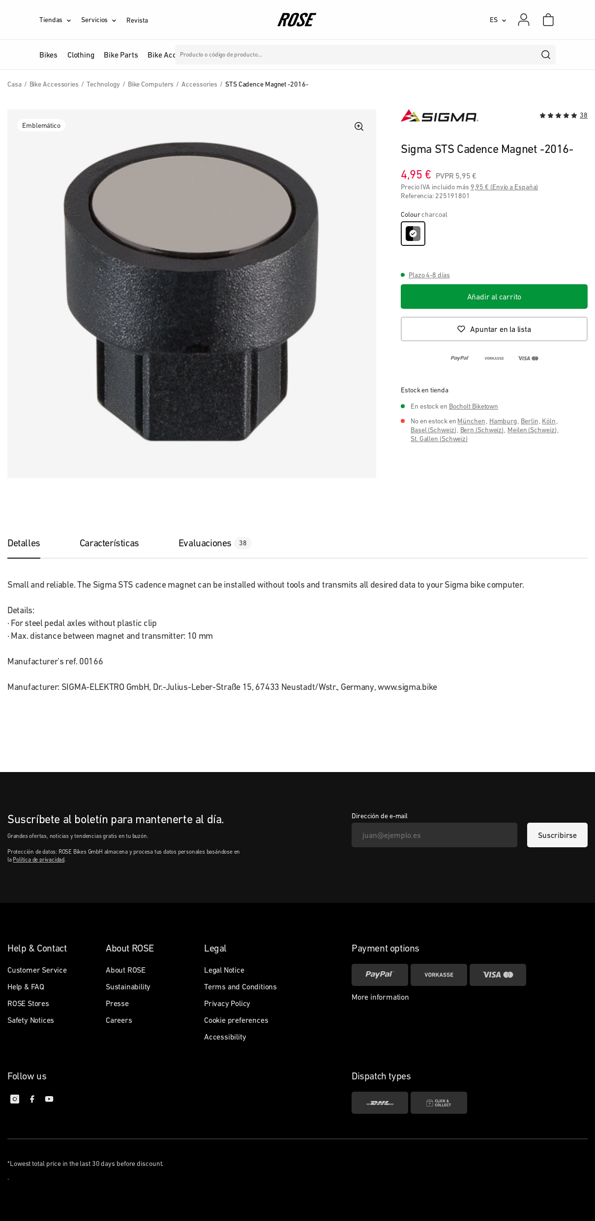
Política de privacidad (38, 859)
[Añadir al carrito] (494, 296)
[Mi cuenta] (523, 19)
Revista (137, 20)
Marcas (261, 54)
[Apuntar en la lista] (494, 329)
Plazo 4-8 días (429, 275)
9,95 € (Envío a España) (504, 187)
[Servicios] (103, 19)
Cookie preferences (236, 1019)
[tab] (33, 543)
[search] (546, 54)
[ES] (498, 19)
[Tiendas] (60, 19)
